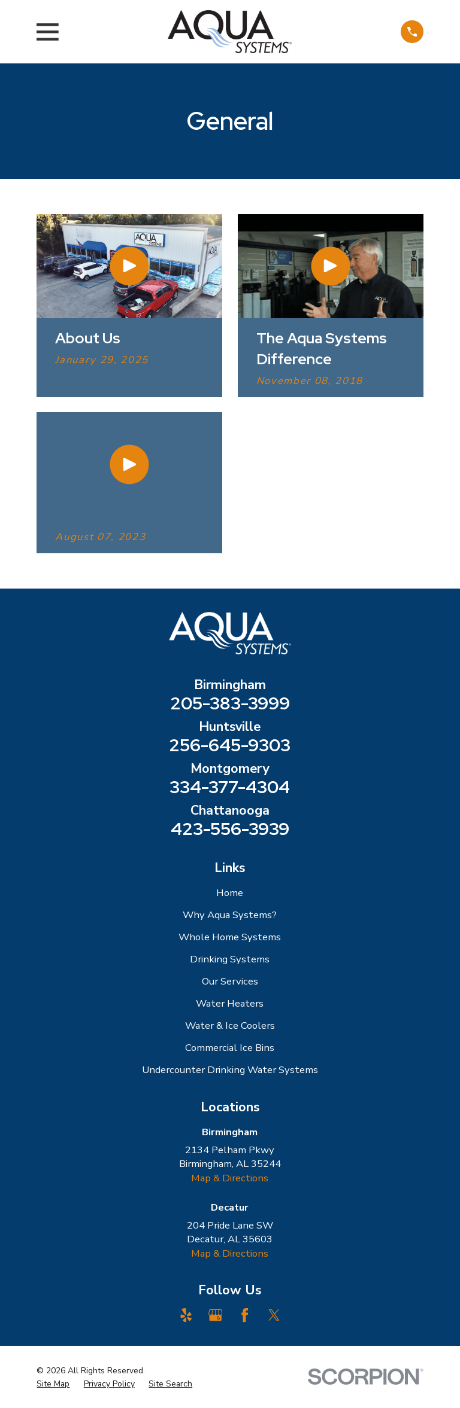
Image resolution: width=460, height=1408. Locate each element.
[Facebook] (245, 1315)
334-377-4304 (230, 787)
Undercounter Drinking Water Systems (230, 1070)
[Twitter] (274, 1315)
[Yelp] (186, 1315)
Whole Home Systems (229, 937)
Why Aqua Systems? (230, 915)
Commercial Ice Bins (229, 1048)
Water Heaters (230, 1003)
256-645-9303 (229, 745)
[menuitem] (53, 1383)
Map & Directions (229, 1178)
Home (229, 893)
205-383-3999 (230, 703)
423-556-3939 (230, 828)
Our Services (230, 981)
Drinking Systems (230, 959)
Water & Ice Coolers (230, 1025)
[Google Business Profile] (215, 1315)
